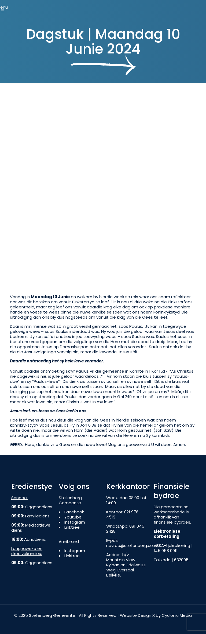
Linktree (72, 527)
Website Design (135, 615)
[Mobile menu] (4, 7)
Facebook (74, 512)
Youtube (73, 517)
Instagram (74, 522)
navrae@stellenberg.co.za (132, 545)
